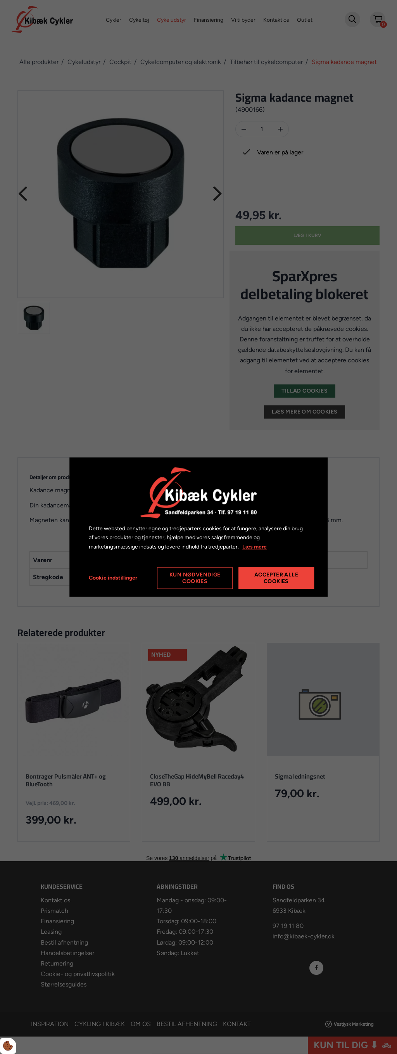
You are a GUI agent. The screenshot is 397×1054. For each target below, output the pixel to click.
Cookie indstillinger (113, 578)
